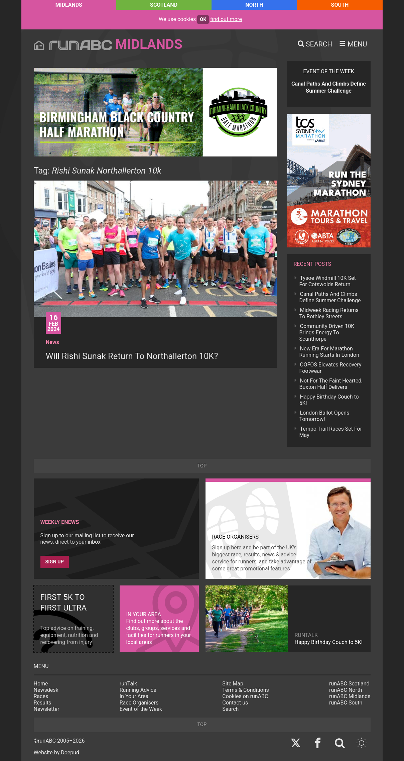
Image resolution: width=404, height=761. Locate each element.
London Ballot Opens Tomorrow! (324, 416)
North (254, 5)
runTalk (128, 683)
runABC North (345, 690)
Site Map (232, 683)
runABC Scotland (349, 683)
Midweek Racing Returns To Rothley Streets (329, 313)
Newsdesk (46, 690)
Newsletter (46, 709)
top (202, 466)
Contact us (235, 702)
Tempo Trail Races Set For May (330, 432)
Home (41, 683)
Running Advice (138, 690)
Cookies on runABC (245, 696)
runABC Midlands (349, 696)
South (340, 5)
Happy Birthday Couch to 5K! (329, 400)
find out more (226, 19)
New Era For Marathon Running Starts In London (329, 351)
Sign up (54, 562)
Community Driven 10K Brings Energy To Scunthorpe (327, 332)
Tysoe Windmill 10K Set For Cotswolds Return (327, 281)
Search (230, 709)
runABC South (345, 702)
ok (203, 19)
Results (42, 702)
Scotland (163, 5)
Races (41, 696)
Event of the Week (141, 709)
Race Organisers (139, 702)
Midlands (68, 5)
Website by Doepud (57, 752)
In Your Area (134, 696)
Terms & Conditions (245, 690)
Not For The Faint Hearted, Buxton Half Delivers (331, 383)
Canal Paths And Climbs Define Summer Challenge (330, 297)
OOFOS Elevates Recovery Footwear (330, 367)
